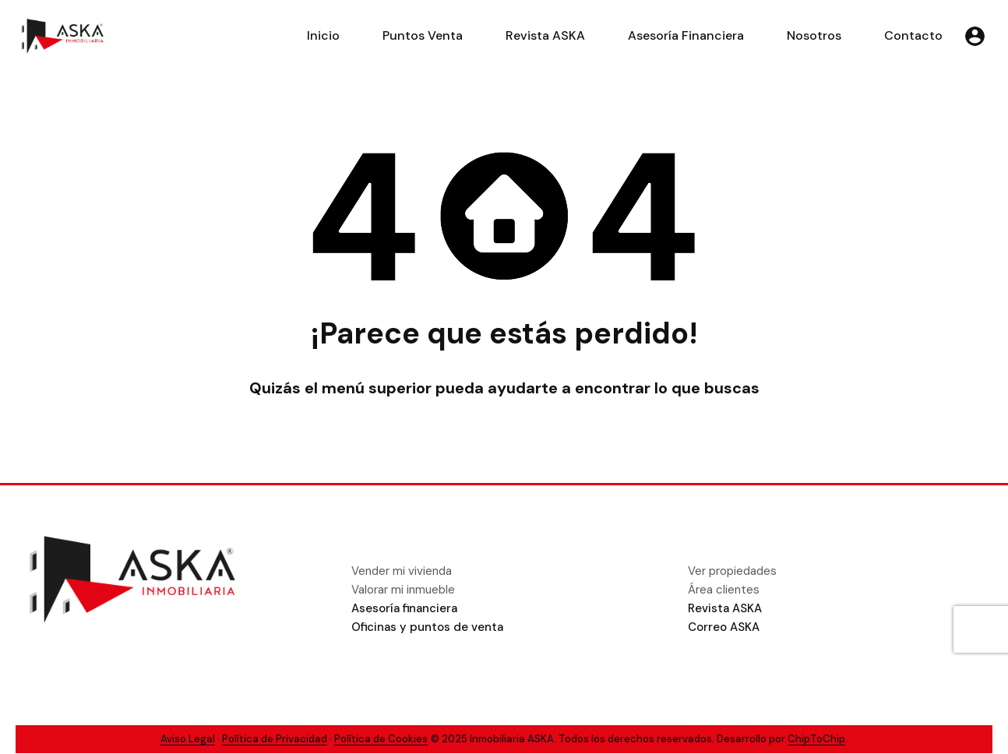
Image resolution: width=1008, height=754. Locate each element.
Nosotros (814, 35)
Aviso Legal (187, 738)
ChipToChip (816, 738)
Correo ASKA (724, 627)
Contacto (913, 35)
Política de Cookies (381, 738)
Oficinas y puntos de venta (427, 627)
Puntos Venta (422, 35)
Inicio (323, 35)
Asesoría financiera (404, 608)
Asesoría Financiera (686, 35)
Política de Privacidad (274, 738)
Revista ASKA (545, 35)
